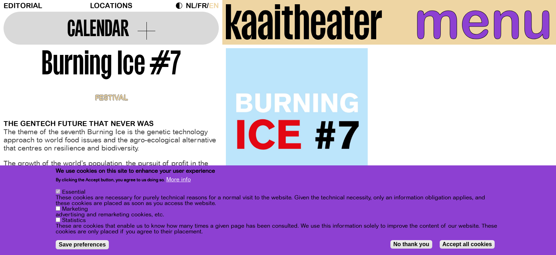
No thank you (411, 245)
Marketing (75, 209)
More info (178, 180)
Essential (73, 192)
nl (190, 5)
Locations (111, 5)
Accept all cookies (467, 245)
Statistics (74, 220)
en (214, 5)
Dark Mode (180, 5)
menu (483, 21)
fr (202, 5)
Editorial (23, 5)
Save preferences (82, 245)
